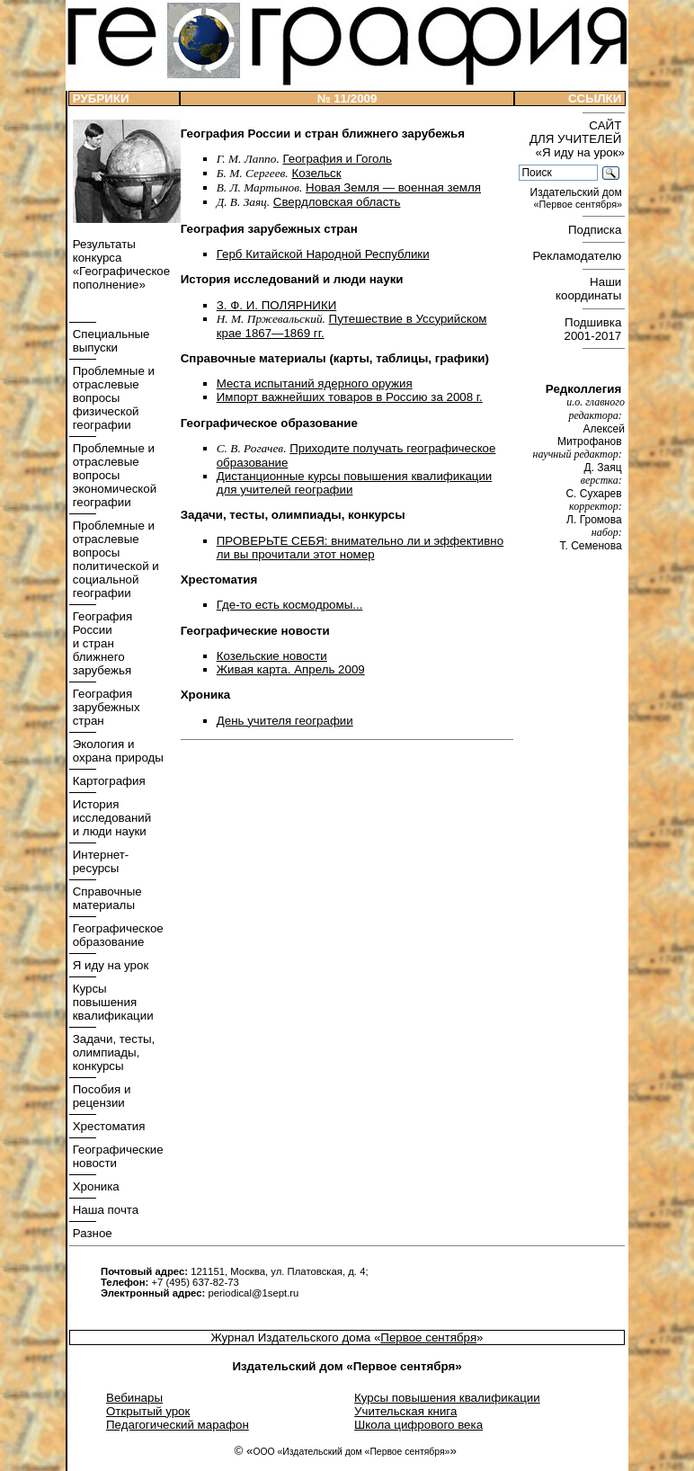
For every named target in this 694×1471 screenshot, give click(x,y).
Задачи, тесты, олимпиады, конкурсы (112, 1052)
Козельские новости (272, 656)
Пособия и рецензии (99, 1096)
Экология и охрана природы (116, 750)
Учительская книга (405, 1411)
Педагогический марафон (177, 1424)
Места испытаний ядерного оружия (315, 383)
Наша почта (103, 1210)
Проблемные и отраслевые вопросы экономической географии (112, 475)
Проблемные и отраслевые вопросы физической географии (112, 398)
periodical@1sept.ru (253, 1293)
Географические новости (116, 1156)
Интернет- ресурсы (99, 861)
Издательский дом (577, 198)
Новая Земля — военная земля (393, 187)
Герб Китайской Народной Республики (323, 254)
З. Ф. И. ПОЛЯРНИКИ (277, 305)
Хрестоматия (107, 1126)
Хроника (94, 1186)
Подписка (596, 229)
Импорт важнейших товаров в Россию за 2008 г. (350, 397)
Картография (107, 781)
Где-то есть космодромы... (290, 604)
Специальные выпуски (109, 340)
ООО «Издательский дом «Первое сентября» (351, 1452)
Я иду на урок (108, 965)
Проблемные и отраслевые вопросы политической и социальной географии (114, 559)
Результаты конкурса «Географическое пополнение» (119, 264)
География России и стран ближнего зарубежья (100, 643)
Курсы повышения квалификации (111, 1002)
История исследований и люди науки (110, 818)
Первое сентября (428, 1337)
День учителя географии (285, 720)
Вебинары (134, 1397)
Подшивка (595, 329)
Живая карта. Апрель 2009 (291, 669)
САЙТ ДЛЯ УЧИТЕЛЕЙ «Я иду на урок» (577, 139)
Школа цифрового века (418, 1424)
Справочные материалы (105, 898)
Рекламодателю (579, 256)
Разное (90, 1233)
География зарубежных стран (104, 707)
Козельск (316, 173)
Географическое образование (116, 935)
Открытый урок (148, 1411)
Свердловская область (337, 202)
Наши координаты (590, 288)
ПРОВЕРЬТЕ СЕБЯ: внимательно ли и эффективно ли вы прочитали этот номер (360, 547)
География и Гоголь (336, 158)
